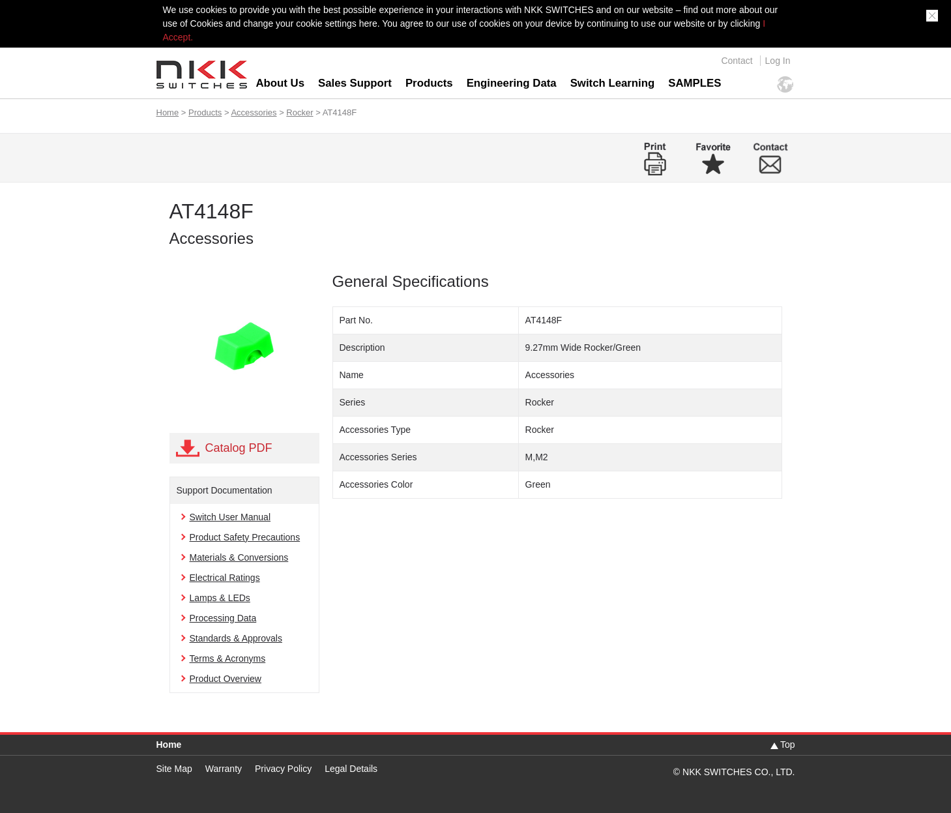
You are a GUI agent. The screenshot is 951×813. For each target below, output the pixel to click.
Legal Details (351, 768)
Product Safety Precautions (245, 537)
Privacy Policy (283, 768)
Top (787, 744)
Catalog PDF (238, 447)
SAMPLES (694, 83)
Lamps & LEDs (220, 598)
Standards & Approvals (236, 638)
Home (167, 112)
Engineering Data (512, 83)
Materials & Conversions (239, 557)
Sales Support (355, 83)
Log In (778, 60)
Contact (736, 60)
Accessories (253, 112)
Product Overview (225, 678)
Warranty (223, 768)
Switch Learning (612, 83)
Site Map (174, 768)
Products (429, 83)
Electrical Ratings (225, 577)
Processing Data (223, 618)
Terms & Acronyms (228, 658)
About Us (280, 83)
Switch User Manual (230, 517)
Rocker (299, 112)
